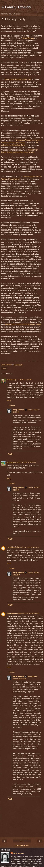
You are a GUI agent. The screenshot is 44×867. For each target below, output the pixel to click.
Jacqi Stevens (18, 410)
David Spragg (28, 38)
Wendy (9, 380)
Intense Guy (12, 462)
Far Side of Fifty (13, 547)
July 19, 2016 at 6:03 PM (29, 547)
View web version (22, 845)
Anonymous (12, 613)
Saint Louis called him (18, 79)
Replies (12, 405)
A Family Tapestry (16, 7)
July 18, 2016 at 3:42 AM (22, 380)
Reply (9, 400)
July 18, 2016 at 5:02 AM (26, 462)
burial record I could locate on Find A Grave (23, 324)
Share (4, 368)
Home (22, 841)
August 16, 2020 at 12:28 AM (28, 613)
